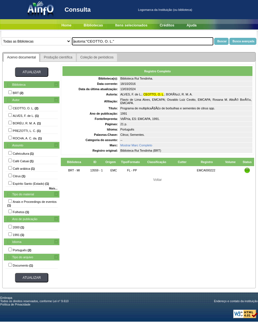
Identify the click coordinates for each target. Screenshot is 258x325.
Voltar (157, 180)
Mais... (53, 188)
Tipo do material (23, 194)
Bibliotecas (93, 25)
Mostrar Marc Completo (136, 145)
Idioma (16, 241)
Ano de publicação (24, 219)
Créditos (167, 25)
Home (66, 25)
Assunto (17, 145)
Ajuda (192, 25)
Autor (15, 100)
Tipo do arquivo (22, 257)
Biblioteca (19, 84)
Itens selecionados (131, 25)
